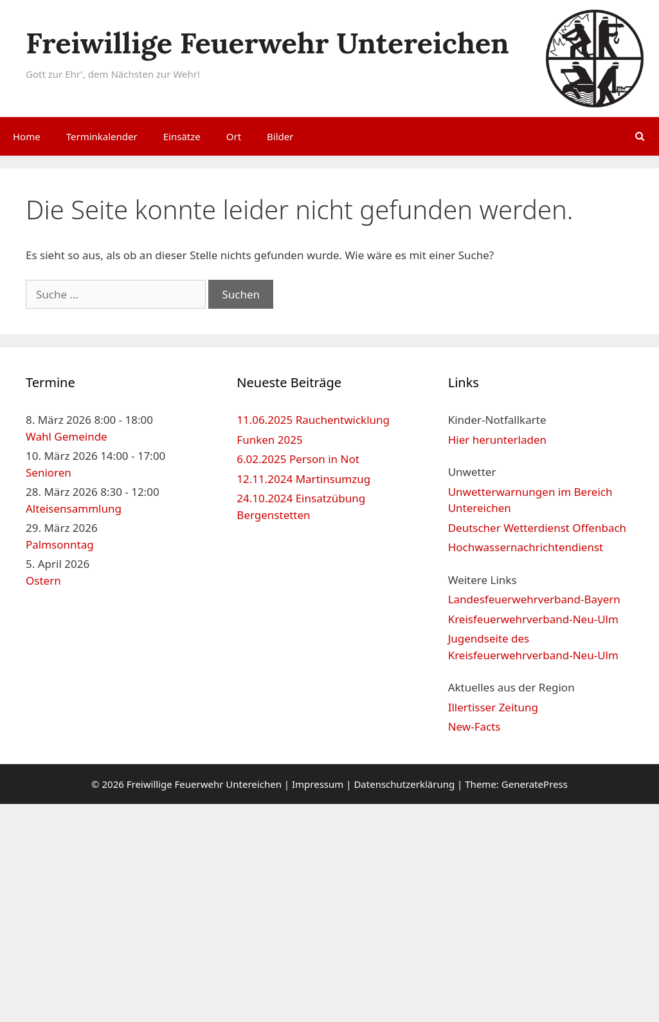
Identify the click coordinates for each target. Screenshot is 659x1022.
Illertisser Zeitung (493, 707)
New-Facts (474, 726)
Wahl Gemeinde (66, 436)
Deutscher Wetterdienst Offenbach (537, 527)
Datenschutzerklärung (404, 784)
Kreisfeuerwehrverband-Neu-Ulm (533, 619)
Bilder (280, 136)
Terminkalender (102, 136)
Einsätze (182, 136)
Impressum (317, 784)
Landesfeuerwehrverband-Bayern (534, 599)
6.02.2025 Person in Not (298, 459)
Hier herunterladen (497, 439)
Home (27, 136)
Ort (233, 136)
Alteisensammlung (74, 508)
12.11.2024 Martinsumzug (303, 478)
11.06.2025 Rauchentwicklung (313, 419)
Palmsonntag (60, 544)
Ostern (43, 580)
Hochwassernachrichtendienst (526, 547)
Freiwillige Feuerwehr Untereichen (267, 42)
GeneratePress (534, 784)
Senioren (48, 472)
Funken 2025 (269, 439)
